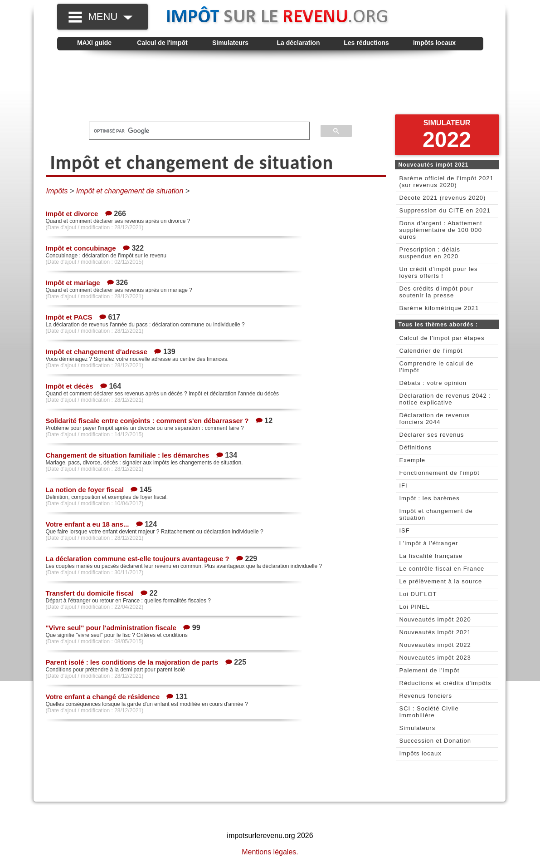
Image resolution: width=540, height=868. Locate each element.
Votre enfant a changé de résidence (103, 696)
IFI (403, 485)
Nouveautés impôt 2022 (435, 644)
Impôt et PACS (69, 317)
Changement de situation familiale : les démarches (127, 455)
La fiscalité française (431, 555)
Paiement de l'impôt (429, 670)
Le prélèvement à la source (440, 581)
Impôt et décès (69, 386)
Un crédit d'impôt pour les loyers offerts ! (438, 272)
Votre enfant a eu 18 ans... (87, 524)
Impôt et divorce (72, 213)
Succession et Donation (435, 740)
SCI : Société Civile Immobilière (429, 712)
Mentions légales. (270, 852)
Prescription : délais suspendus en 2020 (429, 253)
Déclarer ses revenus (431, 434)
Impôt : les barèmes (429, 498)
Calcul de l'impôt (162, 42)
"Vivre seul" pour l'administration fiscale (111, 627)
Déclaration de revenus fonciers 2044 (434, 418)
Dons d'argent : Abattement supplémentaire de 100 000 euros (440, 230)
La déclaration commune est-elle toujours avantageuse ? (137, 558)
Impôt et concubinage (81, 248)
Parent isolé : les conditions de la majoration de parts (132, 662)
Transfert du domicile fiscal (90, 593)
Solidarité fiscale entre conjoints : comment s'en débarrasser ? (147, 420)
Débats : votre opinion (433, 383)
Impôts (57, 191)
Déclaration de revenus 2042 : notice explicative (445, 399)
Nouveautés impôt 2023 (435, 657)
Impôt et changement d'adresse (96, 351)
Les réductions (366, 42)
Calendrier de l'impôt (431, 350)
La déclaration (298, 42)
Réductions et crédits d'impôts (445, 683)
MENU (110, 16)
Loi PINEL (414, 606)
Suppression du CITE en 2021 (445, 210)
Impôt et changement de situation (130, 191)
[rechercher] (194, 131)
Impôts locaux (434, 42)
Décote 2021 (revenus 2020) (442, 197)
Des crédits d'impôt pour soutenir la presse (436, 292)
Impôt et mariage (73, 282)
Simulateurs (230, 42)
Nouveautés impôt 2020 (435, 619)
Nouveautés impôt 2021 (435, 632)
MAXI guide (94, 42)
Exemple (412, 460)
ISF (404, 530)
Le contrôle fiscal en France (442, 568)
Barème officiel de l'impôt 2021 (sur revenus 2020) (446, 181)
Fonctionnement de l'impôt (439, 472)
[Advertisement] (270, 86)
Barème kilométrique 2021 (439, 308)
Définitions (415, 447)
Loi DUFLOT (418, 594)
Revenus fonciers (425, 695)
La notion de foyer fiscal (85, 489)
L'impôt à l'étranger (428, 543)
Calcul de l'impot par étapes (442, 338)
